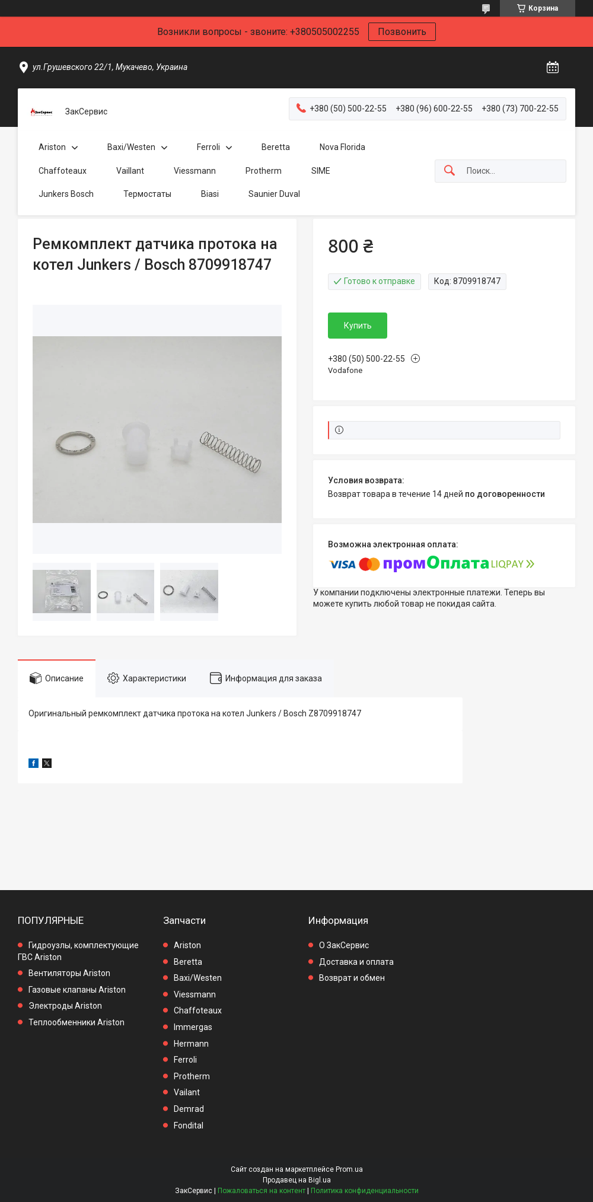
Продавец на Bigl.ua (297, 1180)
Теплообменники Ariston (76, 1022)
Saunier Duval (274, 194)
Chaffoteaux (63, 171)
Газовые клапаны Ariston (77, 989)
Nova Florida (342, 147)
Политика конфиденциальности (365, 1191)
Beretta (276, 147)
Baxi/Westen (131, 147)
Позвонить (402, 31)
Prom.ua (349, 1169)
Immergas (193, 1027)
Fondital (188, 1125)
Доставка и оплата (356, 962)
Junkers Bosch (66, 194)
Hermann (191, 1043)
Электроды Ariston (65, 1005)
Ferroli (208, 147)
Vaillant (130, 171)
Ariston (52, 147)
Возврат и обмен (352, 978)
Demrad (189, 1109)
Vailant (187, 1092)
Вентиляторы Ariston (69, 973)
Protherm (264, 171)
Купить (358, 325)
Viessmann (195, 171)
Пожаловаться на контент (261, 1191)
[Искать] (449, 171)
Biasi (210, 194)
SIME (320, 171)
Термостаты (147, 194)
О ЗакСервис (344, 945)
